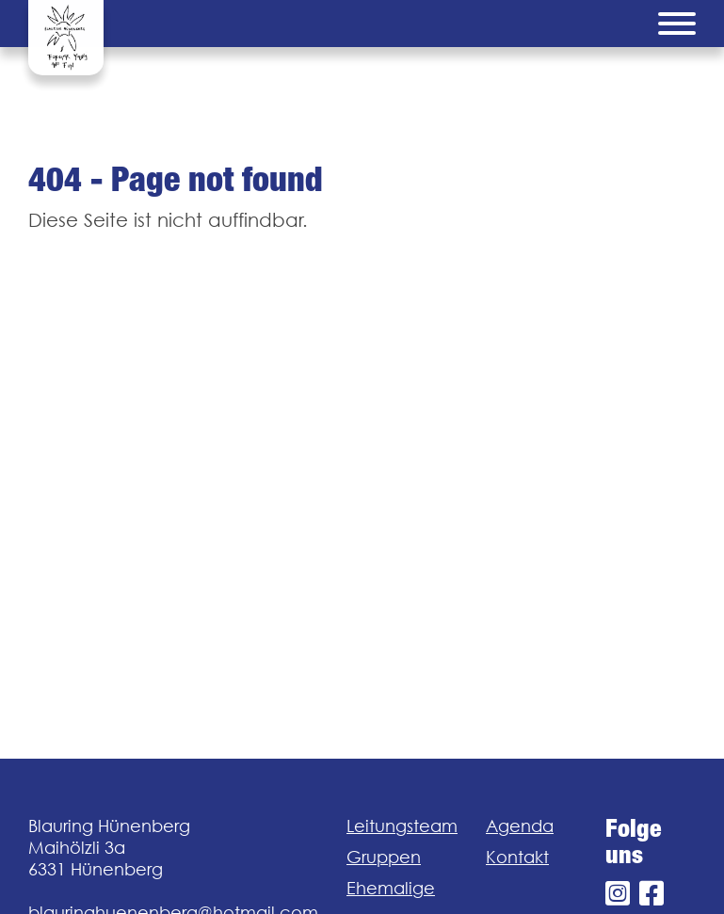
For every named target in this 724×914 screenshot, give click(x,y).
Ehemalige (390, 888)
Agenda (520, 826)
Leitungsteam (402, 826)
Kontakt (517, 857)
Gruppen (383, 857)
